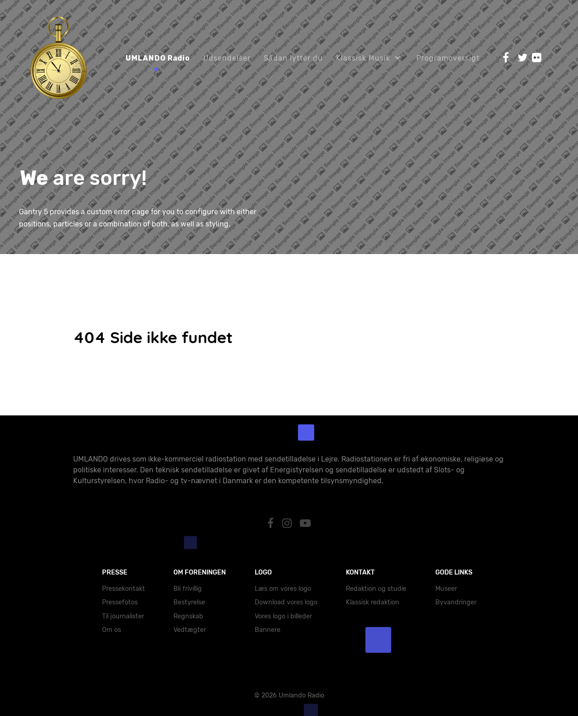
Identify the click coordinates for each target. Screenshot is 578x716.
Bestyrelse (189, 602)
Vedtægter (189, 630)
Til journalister (123, 616)
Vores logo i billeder (283, 616)
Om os (111, 630)
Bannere (267, 630)
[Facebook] (271, 523)
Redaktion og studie (376, 589)
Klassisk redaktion (372, 602)
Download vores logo (286, 602)
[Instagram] (288, 523)
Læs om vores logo (283, 589)
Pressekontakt (123, 589)
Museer (446, 589)
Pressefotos (120, 602)
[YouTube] (305, 523)
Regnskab (188, 616)
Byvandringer (455, 602)
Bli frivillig (187, 589)
